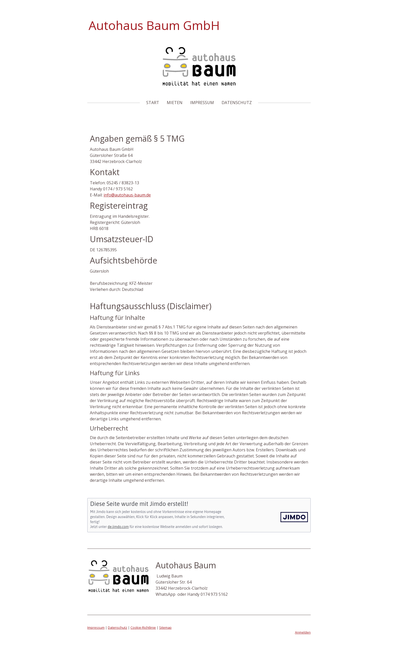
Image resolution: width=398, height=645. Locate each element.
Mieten (175, 102)
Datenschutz (237, 102)
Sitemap (165, 627)
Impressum (202, 102)
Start (152, 102)
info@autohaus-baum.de (127, 195)
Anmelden (303, 632)
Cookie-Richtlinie (143, 627)
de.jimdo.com (118, 527)
